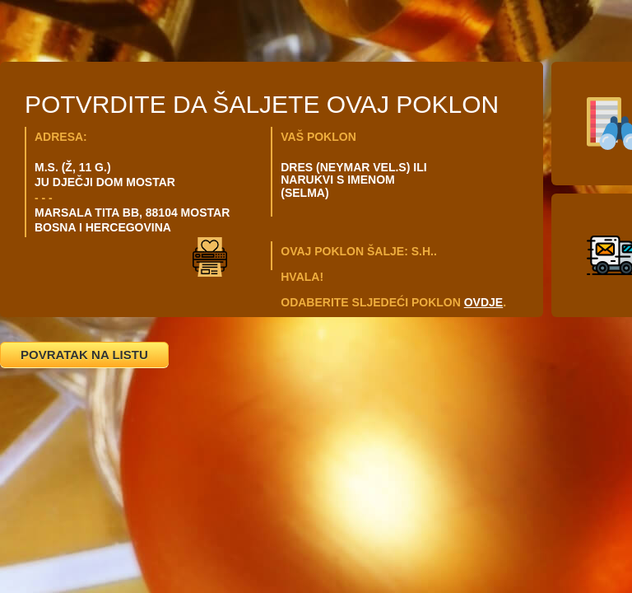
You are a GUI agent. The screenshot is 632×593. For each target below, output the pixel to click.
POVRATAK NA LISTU (84, 355)
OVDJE (483, 302)
